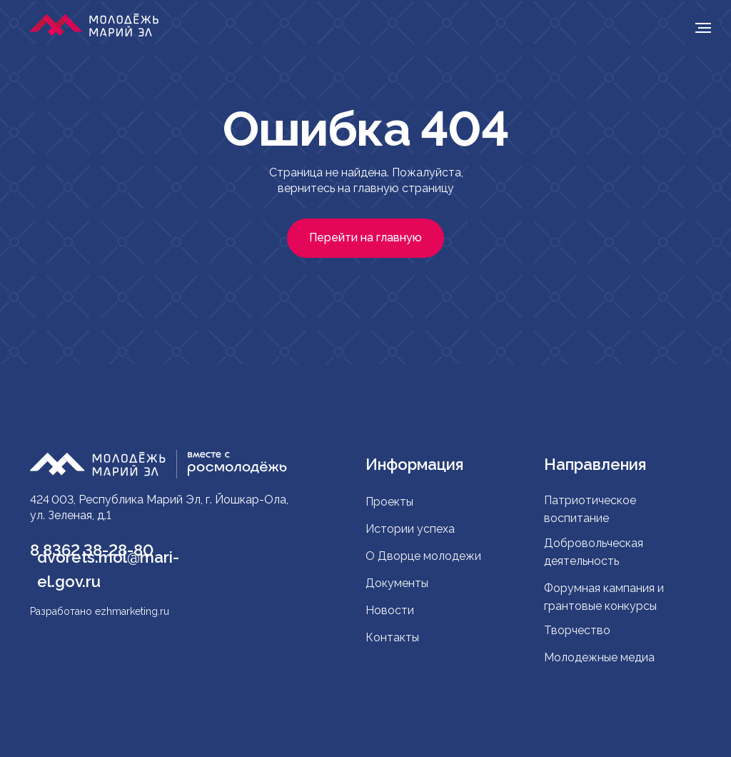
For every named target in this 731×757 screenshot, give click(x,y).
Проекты (389, 501)
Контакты (392, 637)
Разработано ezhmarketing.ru (99, 611)
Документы (397, 583)
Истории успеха (410, 529)
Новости (390, 610)
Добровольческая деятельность (593, 552)
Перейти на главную (365, 237)
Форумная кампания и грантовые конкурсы (604, 597)
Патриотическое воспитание (590, 509)
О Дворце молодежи (423, 556)
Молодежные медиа (600, 657)
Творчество (577, 630)
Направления (595, 464)
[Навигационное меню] (703, 28)
